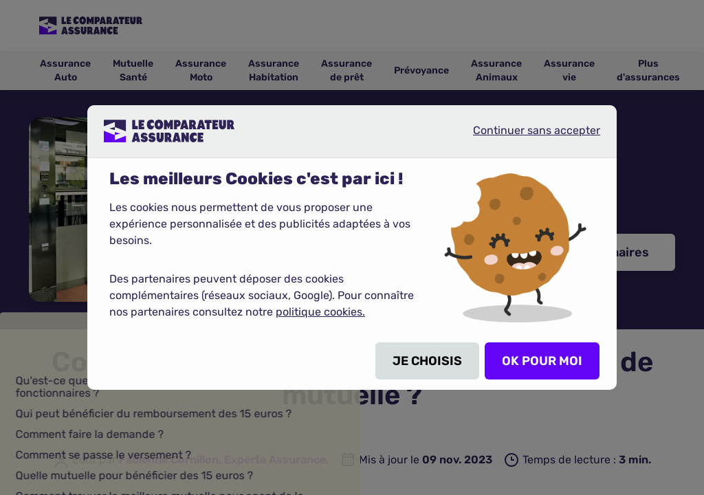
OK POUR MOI (542, 360)
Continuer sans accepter (525, 136)
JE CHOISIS (427, 360)
